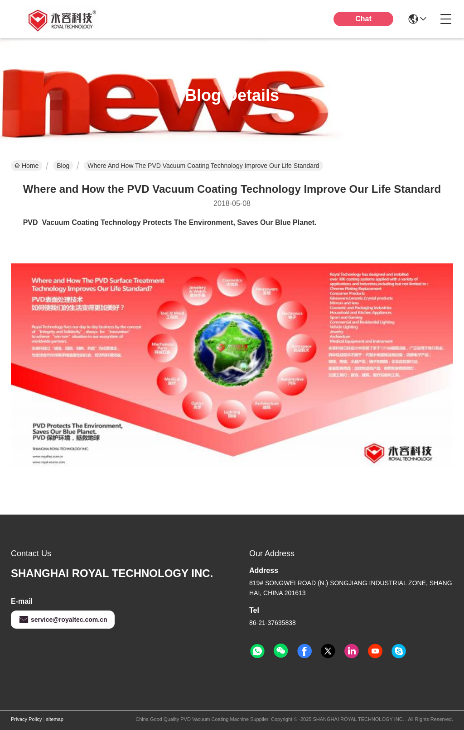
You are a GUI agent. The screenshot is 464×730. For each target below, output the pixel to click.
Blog (63, 165)
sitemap (54, 719)
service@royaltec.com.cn (62, 620)
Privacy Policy (26, 719)
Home (26, 165)
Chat (363, 19)
